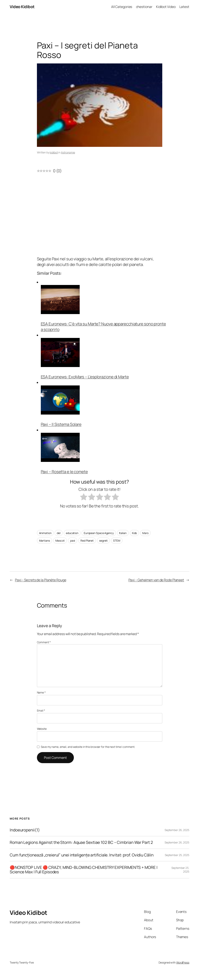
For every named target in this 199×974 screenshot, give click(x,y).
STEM (116, 540)
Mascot (60, 540)
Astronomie (68, 152)
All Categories (121, 6)
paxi (72, 540)
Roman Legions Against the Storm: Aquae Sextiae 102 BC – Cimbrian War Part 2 (81, 842)
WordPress (182, 962)
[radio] (83, 497)
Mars (145, 533)
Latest (184, 6)
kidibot (54, 152)
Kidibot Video (166, 6)
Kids (134, 533)
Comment (44, 642)
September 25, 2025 (177, 855)
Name (41, 692)
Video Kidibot (22, 6)
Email (41, 710)
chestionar (144, 6)
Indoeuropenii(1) (25, 830)
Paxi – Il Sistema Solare (61, 424)
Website (42, 729)
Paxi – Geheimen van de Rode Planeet (156, 579)
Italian (123, 533)
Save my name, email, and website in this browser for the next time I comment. (88, 747)
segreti (103, 540)
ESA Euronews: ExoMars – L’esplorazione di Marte (85, 376)
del (58, 533)
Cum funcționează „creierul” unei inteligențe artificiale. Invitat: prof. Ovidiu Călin (82, 855)
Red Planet (87, 540)
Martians (44, 540)
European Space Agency (99, 533)
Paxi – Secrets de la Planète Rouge (40, 579)
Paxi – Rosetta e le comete (64, 471)
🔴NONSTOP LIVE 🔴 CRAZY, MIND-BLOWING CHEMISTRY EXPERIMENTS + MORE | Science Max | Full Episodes (83, 869)
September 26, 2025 (177, 830)
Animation (45, 533)
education (72, 533)
